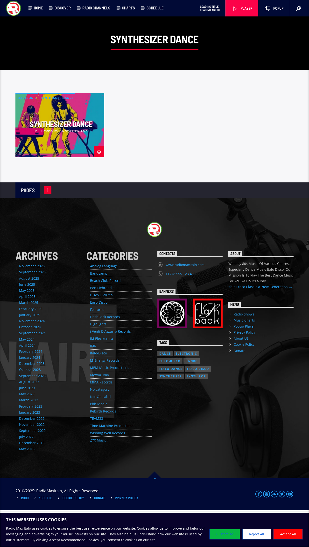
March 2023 (28, 437)
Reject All (256, 534)
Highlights (98, 361)
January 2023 (29, 449)
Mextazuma (99, 411)
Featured (97, 346)
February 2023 (30, 443)
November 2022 (32, 461)
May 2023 (27, 430)
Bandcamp (98, 310)
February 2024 (30, 388)
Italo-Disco (98, 390)
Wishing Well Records (107, 469)
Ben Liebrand (101, 324)
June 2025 (27, 321)
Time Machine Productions (111, 462)
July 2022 (26, 473)
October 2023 (30, 406)
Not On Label (100, 433)
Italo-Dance (170, 406)
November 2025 (32, 302)
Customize (224, 534)
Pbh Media (98, 440)
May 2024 (27, 376)
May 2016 (27, 485)
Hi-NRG (191, 398)
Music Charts (244, 357)
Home (38, 7)
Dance (165, 390)
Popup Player (244, 363)
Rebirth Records (103, 448)
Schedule (155, 7)
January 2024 (29, 394)
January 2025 (29, 351)
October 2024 (30, 363)
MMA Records (101, 419)
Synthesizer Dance (57, 134)
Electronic (26, 134)
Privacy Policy (244, 369)
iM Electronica (101, 375)
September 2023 (32, 412)
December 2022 (31, 455)
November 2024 (32, 357)
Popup (274, 8)
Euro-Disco (98, 339)
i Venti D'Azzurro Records (110, 368)
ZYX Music (98, 477)
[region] (154, 529)
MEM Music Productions (109, 404)
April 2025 (27, 333)
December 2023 (31, 400)
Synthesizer (170, 413)
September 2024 (32, 369)
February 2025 (30, 345)
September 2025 (32, 309)
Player (242, 8)
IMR (93, 382)
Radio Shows (244, 351)
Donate (239, 387)
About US (241, 375)
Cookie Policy (244, 381)
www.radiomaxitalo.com (185, 301)
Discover (63, 7)
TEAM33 (96, 455)
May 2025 (27, 327)
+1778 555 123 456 (181, 310)
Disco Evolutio (101, 332)
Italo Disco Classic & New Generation (260, 324)
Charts (128, 7)
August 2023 (29, 418)
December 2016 (31, 479)
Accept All (288, 534)
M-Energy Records (104, 397)
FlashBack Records (105, 353)
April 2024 (27, 382)
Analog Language (104, 302)
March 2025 (28, 339)
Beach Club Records (106, 317)
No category (99, 426)
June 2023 (27, 424)
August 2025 (29, 315)
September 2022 (32, 467)
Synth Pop (196, 413)
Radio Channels (96, 7)
